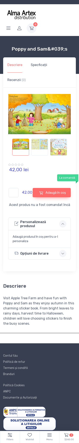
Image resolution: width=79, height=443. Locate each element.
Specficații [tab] (39, 65)
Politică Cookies (14, 385)
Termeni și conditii (15, 368)
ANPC (7, 391)
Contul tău (10, 355)
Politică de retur (14, 362)
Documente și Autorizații (20, 397)
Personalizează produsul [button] (30, 224)
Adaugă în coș (52, 193)
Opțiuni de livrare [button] (31, 253)
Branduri (9, 374)
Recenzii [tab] (16, 80)
